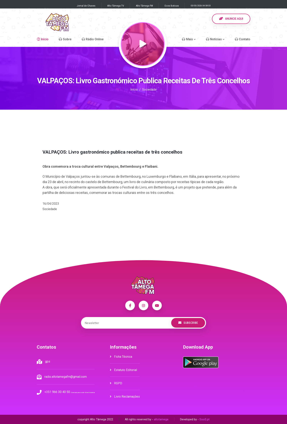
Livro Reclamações (125, 396)
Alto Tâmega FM (144, 5)
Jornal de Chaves (86, 5)
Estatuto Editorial (123, 370)
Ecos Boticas (172, 5)
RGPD (116, 383)
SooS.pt (204, 419)
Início (134, 89)
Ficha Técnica (121, 356)
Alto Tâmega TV (115, 5)
